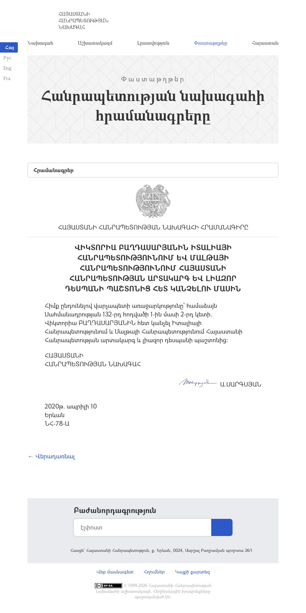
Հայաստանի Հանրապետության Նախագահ (83, 20)
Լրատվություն (153, 43)
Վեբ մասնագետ (115, 571)
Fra (7, 78)
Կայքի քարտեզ (192, 571)
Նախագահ (40, 43)
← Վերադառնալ (51, 456)
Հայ (9, 47)
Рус (7, 57)
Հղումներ (154, 571)
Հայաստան (265, 43)
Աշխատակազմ (95, 43)
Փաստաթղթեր (210, 43)
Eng (7, 68)
